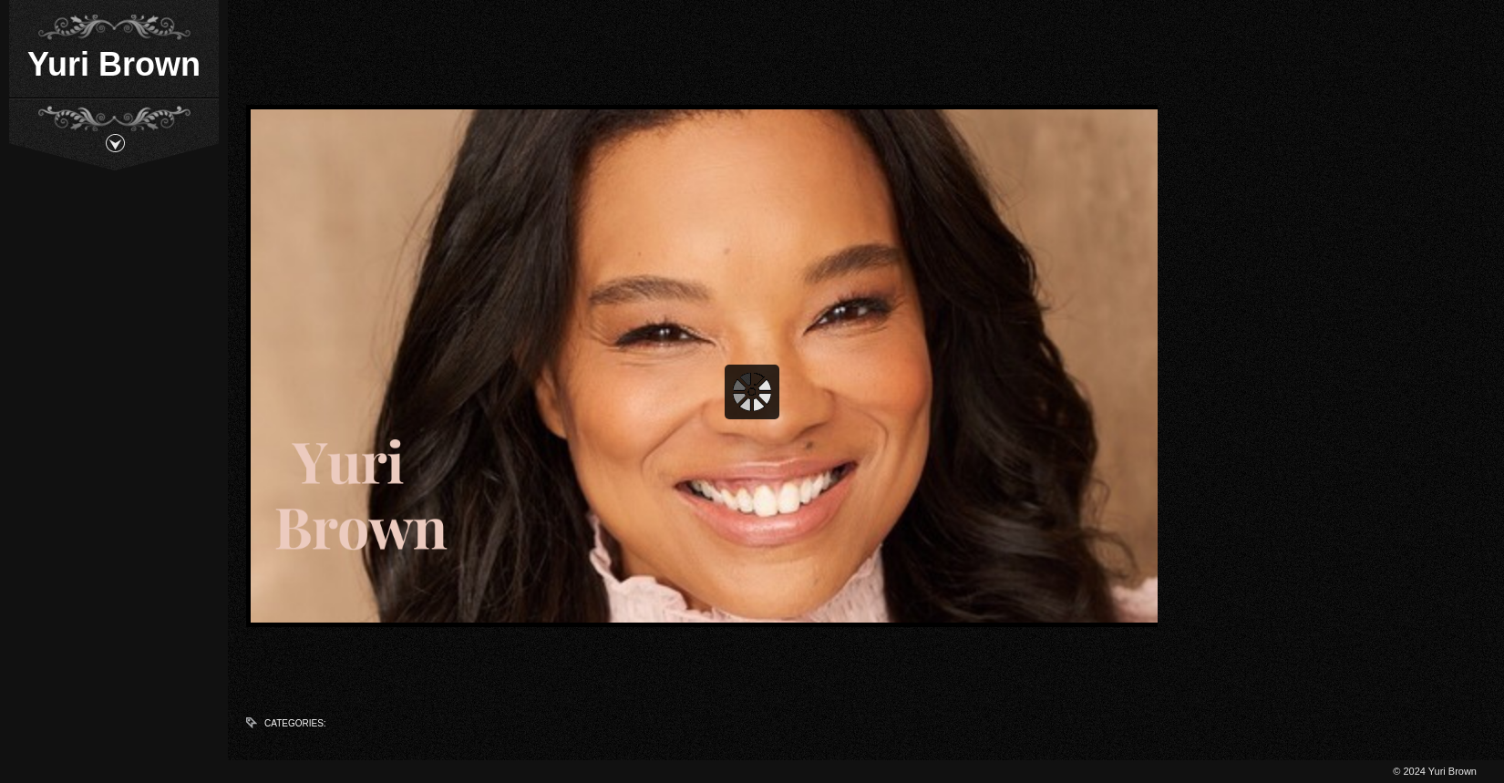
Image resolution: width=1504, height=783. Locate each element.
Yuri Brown (114, 64)
